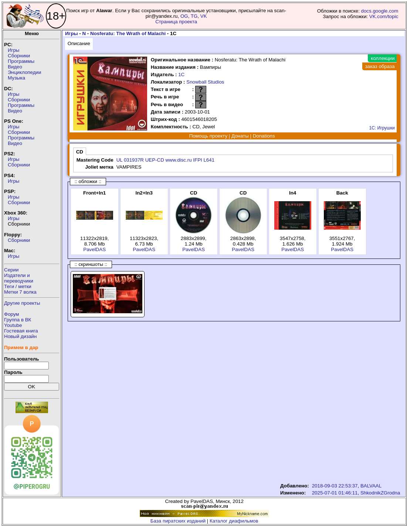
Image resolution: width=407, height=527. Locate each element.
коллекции (382, 58)
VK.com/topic (383, 16)
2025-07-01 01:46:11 (335, 493)
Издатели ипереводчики (18, 278)
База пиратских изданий (178, 521)
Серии (11, 270)
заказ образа (380, 66)
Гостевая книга (21, 331)
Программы (21, 61)
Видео (15, 67)
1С (181, 74)
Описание (79, 43)
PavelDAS (94, 249)
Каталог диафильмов (234, 521)
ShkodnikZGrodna (380, 493)
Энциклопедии (24, 72)
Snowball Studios (205, 82)
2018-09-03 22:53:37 (335, 486)
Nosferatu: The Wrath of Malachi (128, 33)
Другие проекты (22, 303)
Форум (11, 314)
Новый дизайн (20, 336)
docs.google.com (379, 11)
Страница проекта (176, 21)
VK (203, 16)
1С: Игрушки (382, 128)
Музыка (16, 78)
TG (194, 16)
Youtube (13, 325)
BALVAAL (370, 486)
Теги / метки (17, 286)
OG (184, 16)
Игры (13, 50)
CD (79, 152)
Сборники (19, 55)
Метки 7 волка (20, 292)
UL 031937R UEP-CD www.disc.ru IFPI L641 (165, 160)
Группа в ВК (17, 319)
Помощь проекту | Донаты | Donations (232, 136)
